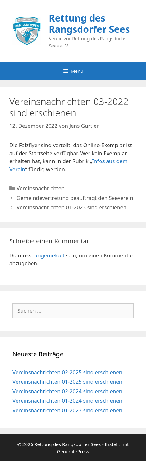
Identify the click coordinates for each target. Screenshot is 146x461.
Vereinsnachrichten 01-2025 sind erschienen (67, 381)
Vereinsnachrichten (41, 188)
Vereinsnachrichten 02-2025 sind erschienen (67, 372)
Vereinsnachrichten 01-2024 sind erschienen (67, 400)
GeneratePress (73, 451)
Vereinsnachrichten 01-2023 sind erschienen (71, 207)
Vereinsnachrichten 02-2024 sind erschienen (67, 391)
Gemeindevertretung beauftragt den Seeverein (75, 197)
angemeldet (50, 255)
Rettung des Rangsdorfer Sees (89, 24)
